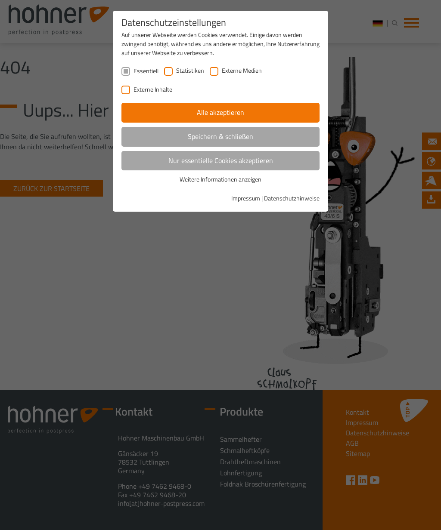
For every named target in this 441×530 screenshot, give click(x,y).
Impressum (245, 198)
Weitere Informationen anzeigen (220, 179)
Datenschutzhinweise (292, 198)
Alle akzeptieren (220, 112)
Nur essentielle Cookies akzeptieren (220, 160)
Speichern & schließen (220, 136)
